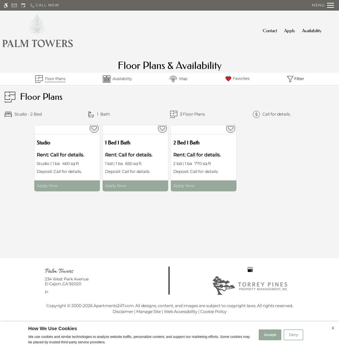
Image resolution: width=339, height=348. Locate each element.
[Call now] (44, 5)
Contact (270, 30)
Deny (293, 334)
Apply (289, 30)
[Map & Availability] (178, 79)
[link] (85, 281)
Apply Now (47, 185)
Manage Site (148, 311)
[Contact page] (14, 5)
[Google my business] (250, 269)
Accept (270, 334)
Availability (311, 30)
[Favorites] (237, 79)
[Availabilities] (117, 79)
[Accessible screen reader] (6, 5)
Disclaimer (123, 311)
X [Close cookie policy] (333, 328)
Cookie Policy (213, 311)
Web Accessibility (180, 311)
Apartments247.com (113, 305)
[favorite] (94, 128)
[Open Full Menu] (323, 5)
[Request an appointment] (23, 5)
